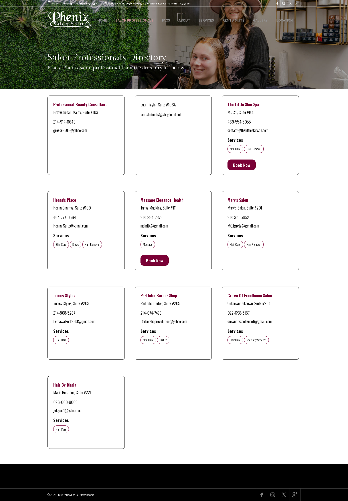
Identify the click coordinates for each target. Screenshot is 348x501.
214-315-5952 (238, 217)
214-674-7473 (151, 312)
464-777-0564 (64, 217)
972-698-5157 (238, 312)
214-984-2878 (151, 217)
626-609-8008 (65, 402)
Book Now (241, 165)
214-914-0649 (64, 121)
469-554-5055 (239, 121)
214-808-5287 (64, 312)
